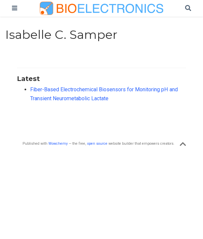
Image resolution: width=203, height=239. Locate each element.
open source (97, 143)
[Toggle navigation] (14, 8)
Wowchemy (58, 143)
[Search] (188, 8)
